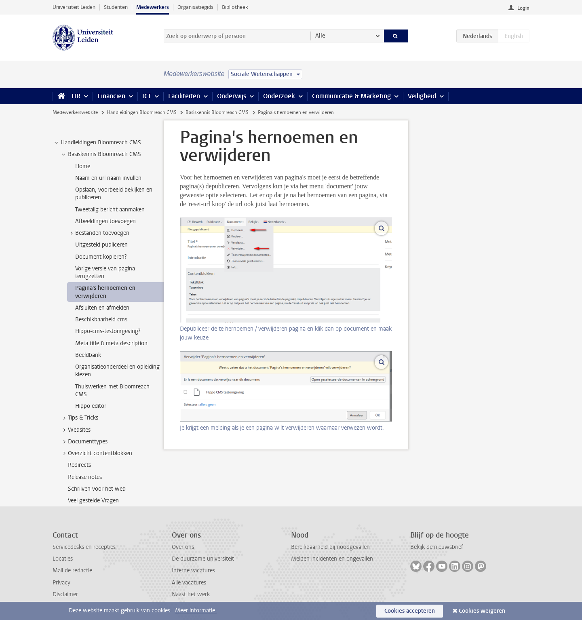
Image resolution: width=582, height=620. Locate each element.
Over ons (183, 547)
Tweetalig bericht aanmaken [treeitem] (110, 209)
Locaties (63, 559)
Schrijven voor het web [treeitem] (97, 489)
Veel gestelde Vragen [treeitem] (93, 500)
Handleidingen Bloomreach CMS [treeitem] (97, 143)
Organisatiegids (195, 7)
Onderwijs (231, 96)
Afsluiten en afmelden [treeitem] (102, 308)
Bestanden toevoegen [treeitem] (98, 233)
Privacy (61, 582)
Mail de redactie (72, 570)
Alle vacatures (189, 582)
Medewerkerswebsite (75, 112)
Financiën (111, 96)
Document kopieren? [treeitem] (101, 257)
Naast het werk (191, 594)
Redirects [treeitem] (79, 465)
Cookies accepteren (409, 611)
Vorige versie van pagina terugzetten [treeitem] (105, 272)
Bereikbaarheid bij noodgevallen (330, 547)
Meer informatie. (196, 610)
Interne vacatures (193, 570)
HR (76, 96)
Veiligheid (422, 96)
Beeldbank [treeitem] (88, 355)
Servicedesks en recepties (84, 547)
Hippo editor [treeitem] (90, 406)
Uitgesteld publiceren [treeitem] (101, 245)
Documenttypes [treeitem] (84, 442)
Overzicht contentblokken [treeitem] (96, 453)
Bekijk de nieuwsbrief (436, 547)
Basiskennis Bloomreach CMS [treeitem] (100, 154)
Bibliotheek (235, 7)
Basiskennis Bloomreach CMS (217, 112)
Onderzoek (279, 96)
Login (523, 8)
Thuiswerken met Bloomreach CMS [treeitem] (112, 390)
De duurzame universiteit (203, 559)
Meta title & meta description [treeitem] (111, 343)
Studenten (116, 7)
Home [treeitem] (82, 166)
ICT (146, 96)
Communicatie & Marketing (351, 96)
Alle (320, 36)
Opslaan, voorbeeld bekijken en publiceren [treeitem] (113, 193)
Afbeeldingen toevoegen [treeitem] (105, 221)
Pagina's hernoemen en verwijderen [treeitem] (105, 291)
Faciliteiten (184, 96)
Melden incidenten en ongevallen (332, 559)
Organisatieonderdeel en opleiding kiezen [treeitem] (117, 370)
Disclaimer (65, 594)
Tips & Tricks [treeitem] (79, 418)
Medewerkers (152, 7)
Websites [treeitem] (75, 430)
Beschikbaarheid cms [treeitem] (101, 319)
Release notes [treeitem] (85, 477)
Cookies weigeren (482, 611)
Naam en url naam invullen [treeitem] (108, 178)
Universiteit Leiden (74, 7)
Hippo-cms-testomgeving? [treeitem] (107, 331)
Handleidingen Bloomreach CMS (142, 112)
